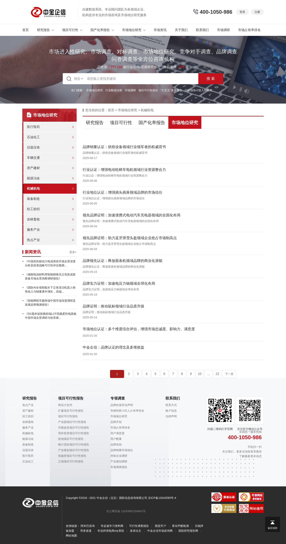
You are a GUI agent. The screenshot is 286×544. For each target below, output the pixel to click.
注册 (257, 11)
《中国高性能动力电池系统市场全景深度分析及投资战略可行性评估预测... (50, 263)
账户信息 (171, 410)
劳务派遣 (86, 530)
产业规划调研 (118, 461)
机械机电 (33, 188)
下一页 (229, 374)
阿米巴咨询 (88, 525)
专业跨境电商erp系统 (110, 530)
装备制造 (33, 198)
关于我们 (181, 30)
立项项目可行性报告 (70, 461)
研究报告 (45, 30)
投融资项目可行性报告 (72, 455)
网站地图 (71, 535)
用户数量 (116, 438)
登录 (242, 11)
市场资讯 (160, 30)
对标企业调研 (118, 455)
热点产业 (33, 240)
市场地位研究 (133, 30)
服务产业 (33, 229)
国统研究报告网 (188, 530)
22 (217, 374)
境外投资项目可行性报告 (73, 433)
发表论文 (135, 530)
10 (200, 374)
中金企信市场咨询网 (160, 530)
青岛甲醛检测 (180, 525)
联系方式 (171, 405)
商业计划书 (65, 405)
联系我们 (202, 30)
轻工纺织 (33, 209)
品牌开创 (116, 422)
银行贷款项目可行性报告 (73, 444)
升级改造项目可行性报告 (73, 427)
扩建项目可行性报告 (70, 410)
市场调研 (223, 30)
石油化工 (33, 137)
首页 (25, 30)
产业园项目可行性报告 (72, 422)
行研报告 (190, 90)
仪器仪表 (33, 147)
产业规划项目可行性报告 (73, 450)
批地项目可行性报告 (70, 438)
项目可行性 (72, 30)
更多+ (73, 252)
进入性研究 (205, 90)
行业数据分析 (113, 90)
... (208, 374)
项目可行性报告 (148, 90)
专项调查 (117, 398)
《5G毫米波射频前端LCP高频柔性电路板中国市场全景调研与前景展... (50, 315)
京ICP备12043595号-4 (162, 497)
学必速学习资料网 (112, 525)
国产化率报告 (102, 30)
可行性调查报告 (139, 525)
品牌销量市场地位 (121, 450)
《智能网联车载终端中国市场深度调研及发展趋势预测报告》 (50, 302)
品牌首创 (116, 444)
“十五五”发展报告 (171, 90)
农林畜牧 (33, 219)
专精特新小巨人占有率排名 (127, 410)
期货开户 (160, 525)
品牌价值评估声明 (121, 405)
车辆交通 (33, 157)
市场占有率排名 (249, 30)
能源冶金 (33, 178)
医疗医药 (33, 127)
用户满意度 (117, 433)
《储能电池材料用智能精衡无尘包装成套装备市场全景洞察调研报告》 (50, 276)
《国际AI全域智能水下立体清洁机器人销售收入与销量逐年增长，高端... (50, 289)
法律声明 (171, 416)
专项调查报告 (118, 467)
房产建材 (33, 168)
